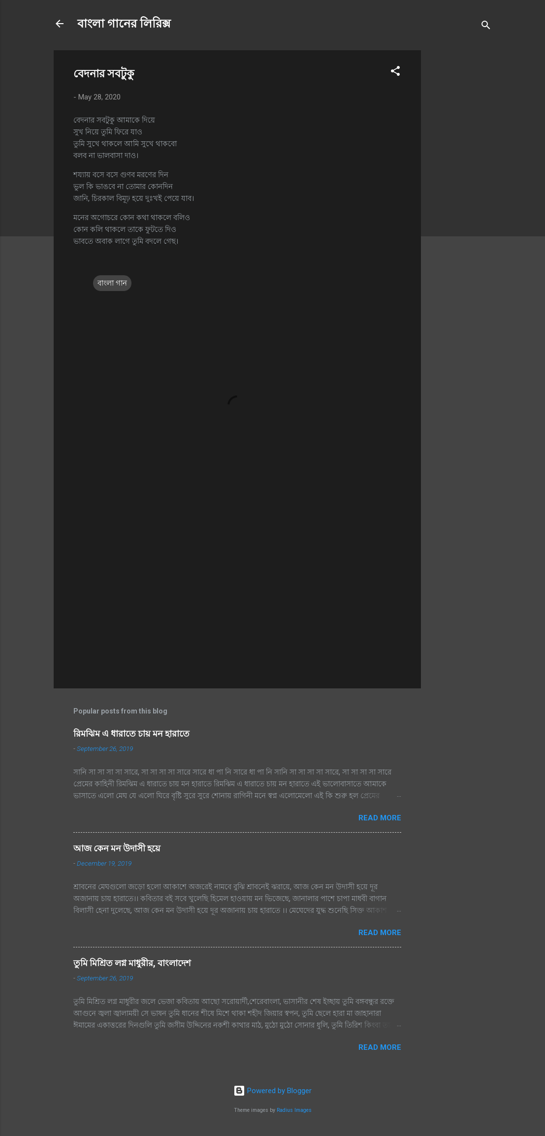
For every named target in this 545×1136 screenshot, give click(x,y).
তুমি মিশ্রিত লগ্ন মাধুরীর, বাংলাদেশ (132, 963)
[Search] (486, 27)
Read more (379, 817)
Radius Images (294, 1110)
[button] (395, 72)
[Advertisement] (460, 198)
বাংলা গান (112, 283)
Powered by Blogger (272, 1090)
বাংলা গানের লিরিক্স (124, 24)
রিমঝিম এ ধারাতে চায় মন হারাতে (131, 733)
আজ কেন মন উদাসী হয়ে (116, 848)
